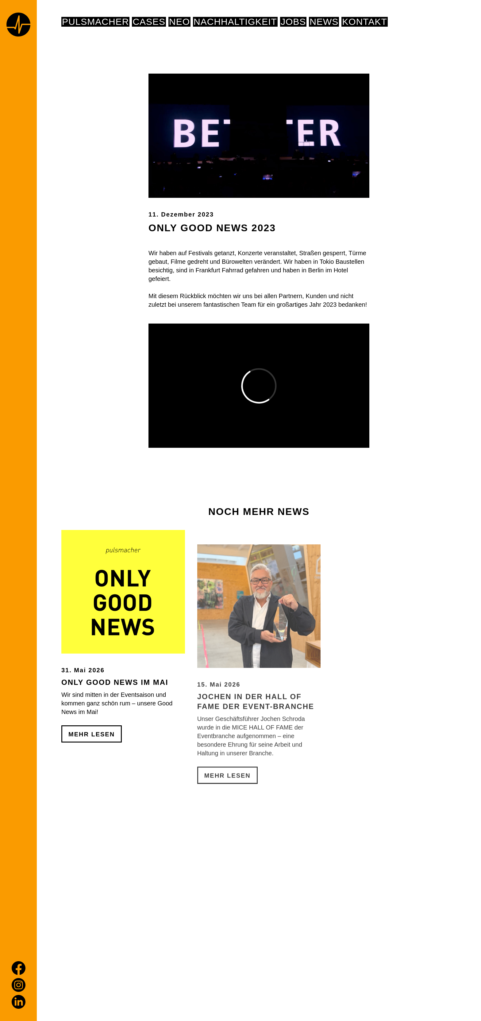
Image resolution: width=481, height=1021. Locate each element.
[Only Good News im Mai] (123, 647)
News (324, 22)
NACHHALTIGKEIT (235, 22)
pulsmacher (95, 22)
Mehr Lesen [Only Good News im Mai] (91, 789)
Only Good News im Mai (114, 738)
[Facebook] (18, 968)
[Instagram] (18, 985)
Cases (149, 22)
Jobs (293, 22)
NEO (179, 22)
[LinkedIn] (18, 1002)
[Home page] (18, 25)
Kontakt (364, 22)
